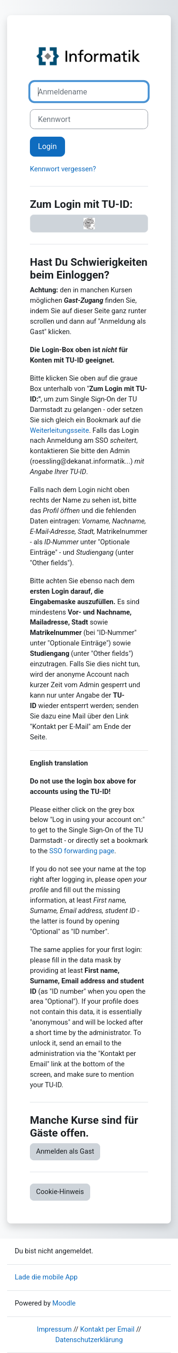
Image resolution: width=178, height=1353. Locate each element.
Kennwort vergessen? (63, 169)
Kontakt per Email (107, 1329)
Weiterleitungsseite (59, 430)
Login (47, 146)
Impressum (54, 1329)
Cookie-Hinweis (60, 1191)
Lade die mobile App (46, 1277)
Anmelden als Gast (65, 1151)
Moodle (63, 1303)
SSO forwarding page (81, 851)
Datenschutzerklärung (88, 1339)
